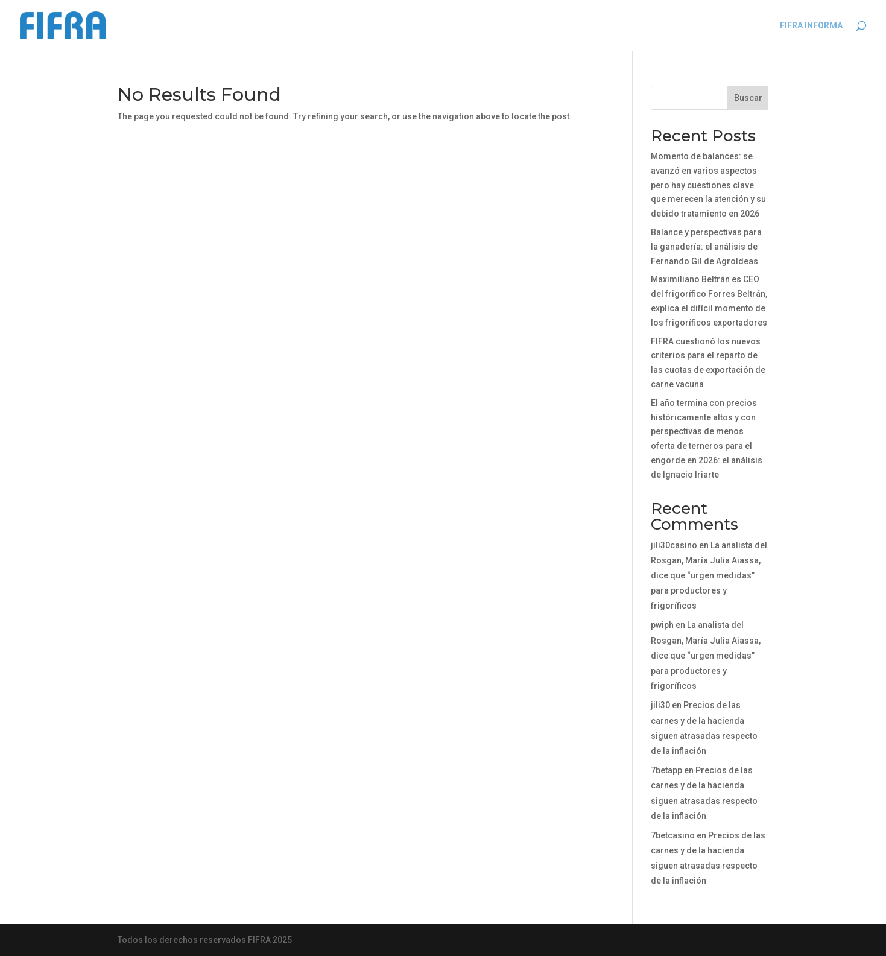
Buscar (748, 98)
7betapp (666, 770)
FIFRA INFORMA (811, 25)
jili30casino (674, 545)
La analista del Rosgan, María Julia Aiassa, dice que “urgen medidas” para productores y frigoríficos (709, 575)
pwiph (662, 625)
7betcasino (673, 835)
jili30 (660, 705)
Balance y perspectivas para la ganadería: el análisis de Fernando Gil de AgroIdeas (706, 246)
